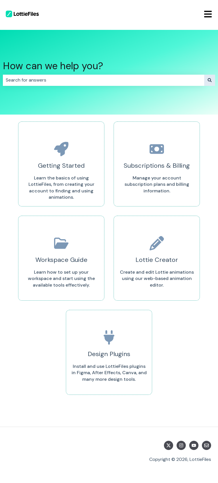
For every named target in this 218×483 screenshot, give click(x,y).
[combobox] (103, 80)
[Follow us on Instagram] (181, 445)
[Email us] (206, 445)
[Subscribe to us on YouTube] (193, 445)
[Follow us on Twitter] (168, 445)
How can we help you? (53, 65)
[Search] (209, 80)
